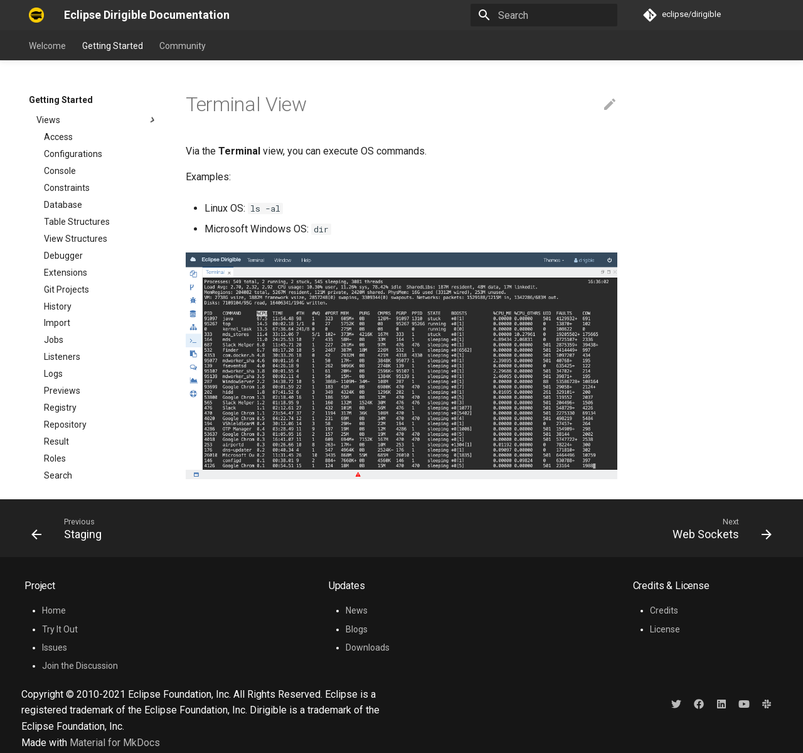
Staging (59, 394)
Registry (60, 292)
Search (58, 360)
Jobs (53, 224)
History (58, 191)
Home (54, 610)
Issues (54, 647)
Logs (53, 258)
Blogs (357, 629)
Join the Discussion (80, 666)
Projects (60, 445)
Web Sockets (69, 428)
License (665, 629)
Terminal (61, 411)
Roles (55, 343)
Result (56, 326)
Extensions (65, 157)
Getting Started (112, 46)
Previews (62, 275)
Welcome (47, 46)
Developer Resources (93, 461)
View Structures (75, 123)
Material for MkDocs (115, 743)
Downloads (368, 647)
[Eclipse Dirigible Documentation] (36, 15)
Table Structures (77, 106)
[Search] (544, 15)
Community (182, 46)
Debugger (63, 140)
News (357, 610)
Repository (65, 309)
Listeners (62, 241)
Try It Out (60, 629)
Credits (664, 610)
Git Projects (66, 174)
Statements (68, 377)
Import (57, 207)
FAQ (37, 478)
